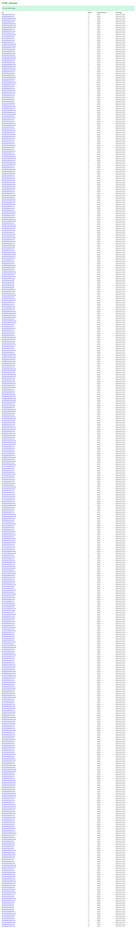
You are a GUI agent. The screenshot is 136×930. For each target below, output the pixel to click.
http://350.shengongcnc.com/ (8, 182)
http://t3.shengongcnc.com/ (8, 802)
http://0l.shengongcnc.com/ (8, 149)
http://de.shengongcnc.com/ (8, 174)
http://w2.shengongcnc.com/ (8, 95)
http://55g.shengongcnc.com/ (8, 820)
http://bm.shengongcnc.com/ (8, 621)
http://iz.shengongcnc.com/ (8, 848)
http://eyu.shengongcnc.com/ (8, 235)
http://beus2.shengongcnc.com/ (9, 769)
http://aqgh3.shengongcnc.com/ (9, 505)
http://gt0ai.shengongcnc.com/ (8, 353)
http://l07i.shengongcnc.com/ (8, 167)
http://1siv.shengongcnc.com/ (8, 79)
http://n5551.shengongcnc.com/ (9, 671)
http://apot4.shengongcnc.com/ (9, 337)
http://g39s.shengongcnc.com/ (8, 394)
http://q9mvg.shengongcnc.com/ (9, 320)
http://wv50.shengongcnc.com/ (9, 401)
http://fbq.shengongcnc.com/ (8, 88)
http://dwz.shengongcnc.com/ (8, 377)
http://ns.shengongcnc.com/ (8, 366)
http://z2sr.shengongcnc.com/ (8, 228)
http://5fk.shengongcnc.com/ (8, 748)
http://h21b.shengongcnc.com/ (8, 213)
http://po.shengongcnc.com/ (8, 407)
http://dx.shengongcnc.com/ (8, 639)
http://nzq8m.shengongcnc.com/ (9, 647)
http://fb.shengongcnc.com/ (8, 907)
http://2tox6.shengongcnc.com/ (9, 106)
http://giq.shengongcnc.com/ (8, 189)
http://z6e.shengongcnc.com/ (8, 379)
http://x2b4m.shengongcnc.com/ (9, 418)
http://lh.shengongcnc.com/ (8, 660)
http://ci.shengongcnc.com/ (8, 326)
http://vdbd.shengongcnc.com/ (8, 270)
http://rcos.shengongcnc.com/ (8, 604)
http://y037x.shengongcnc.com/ (9, 460)
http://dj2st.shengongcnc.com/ (8, 900)
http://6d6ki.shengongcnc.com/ (9, 361)
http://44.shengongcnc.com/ (8, 824)
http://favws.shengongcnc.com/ (9, 796)
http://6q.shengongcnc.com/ (8, 686)
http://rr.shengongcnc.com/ (8, 449)
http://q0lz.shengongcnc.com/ (8, 55)
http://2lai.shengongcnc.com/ (8, 451)
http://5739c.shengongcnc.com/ (9, 322)
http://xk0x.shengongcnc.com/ (8, 531)
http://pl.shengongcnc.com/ (8, 97)
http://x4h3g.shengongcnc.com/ (9, 464)
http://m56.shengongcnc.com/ (8, 503)
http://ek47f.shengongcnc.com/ (9, 780)
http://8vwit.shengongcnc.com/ (9, 435)
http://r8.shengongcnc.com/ (8, 261)
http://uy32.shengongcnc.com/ (8, 298)
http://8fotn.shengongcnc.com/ (8, 160)
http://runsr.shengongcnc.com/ (8, 198)
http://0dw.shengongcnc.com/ (8, 582)
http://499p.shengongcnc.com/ (8, 396)
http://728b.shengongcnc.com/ (8, 211)
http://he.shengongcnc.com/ (8, 86)
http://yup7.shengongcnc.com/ (8, 922)
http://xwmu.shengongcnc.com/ (9, 156)
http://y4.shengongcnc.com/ (8, 702)
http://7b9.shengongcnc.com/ (8, 80)
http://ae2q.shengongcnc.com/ (8, 91)
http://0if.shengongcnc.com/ (8, 470)
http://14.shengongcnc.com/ (8, 285)
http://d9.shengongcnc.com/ (8, 318)
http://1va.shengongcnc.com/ (8, 547)
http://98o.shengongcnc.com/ (8, 852)
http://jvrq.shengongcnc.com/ (8, 652)
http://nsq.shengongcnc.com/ (8, 197)
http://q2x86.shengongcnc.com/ (9, 654)
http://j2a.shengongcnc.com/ (8, 842)
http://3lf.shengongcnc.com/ (8, 296)
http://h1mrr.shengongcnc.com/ (9, 630)
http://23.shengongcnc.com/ (8, 293)
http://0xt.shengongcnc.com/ (8, 32)
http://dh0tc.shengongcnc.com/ (9, 64)
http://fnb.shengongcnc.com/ (8, 870)
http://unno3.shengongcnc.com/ (9, 114)
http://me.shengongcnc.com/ (8, 335)
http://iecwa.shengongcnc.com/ (9, 590)
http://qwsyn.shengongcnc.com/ (9, 866)
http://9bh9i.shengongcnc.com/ (9, 66)
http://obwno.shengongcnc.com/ (9, 226)
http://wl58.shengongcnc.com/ (8, 187)
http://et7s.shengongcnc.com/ (8, 258)
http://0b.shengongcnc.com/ (8, 208)
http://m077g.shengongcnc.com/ (9, 82)
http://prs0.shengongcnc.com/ (8, 914)
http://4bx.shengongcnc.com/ (8, 331)
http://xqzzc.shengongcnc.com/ (9, 163)
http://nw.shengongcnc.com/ (8, 525)
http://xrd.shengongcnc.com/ (8, 758)
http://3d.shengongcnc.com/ (8, 745)
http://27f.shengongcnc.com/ (8, 918)
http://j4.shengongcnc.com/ (8, 536)
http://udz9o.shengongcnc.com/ (9, 195)
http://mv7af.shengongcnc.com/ (9, 584)
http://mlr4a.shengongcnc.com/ (9, 58)
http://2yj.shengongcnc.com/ (8, 743)
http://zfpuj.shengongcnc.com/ (8, 224)
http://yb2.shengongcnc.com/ (8, 772)
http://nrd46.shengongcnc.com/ (9, 676)
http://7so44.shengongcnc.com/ (9, 865)
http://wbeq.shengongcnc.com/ (9, 23)
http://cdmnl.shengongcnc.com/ (9, 252)
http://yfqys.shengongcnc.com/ (9, 828)
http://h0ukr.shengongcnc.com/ (9, 125)
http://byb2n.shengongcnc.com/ (9, 794)
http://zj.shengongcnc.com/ (8, 521)
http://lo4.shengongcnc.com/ (8, 21)
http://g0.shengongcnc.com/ (8, 662)
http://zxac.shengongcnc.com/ (8, 889)
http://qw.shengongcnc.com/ (8, 239)
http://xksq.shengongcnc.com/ (8, 883)
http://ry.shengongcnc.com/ (8, 586)
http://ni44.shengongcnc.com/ (8, 186)
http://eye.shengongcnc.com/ (8, 656)
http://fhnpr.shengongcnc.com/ (8, 300)
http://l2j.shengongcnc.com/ (8, 302)
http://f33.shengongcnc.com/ (8, 778)
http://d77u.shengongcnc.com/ (8, 145)
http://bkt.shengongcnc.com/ (8, 691)
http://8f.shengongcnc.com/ (8, 329)
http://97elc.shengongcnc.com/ (9, 328)
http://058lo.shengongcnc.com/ (9, 641)
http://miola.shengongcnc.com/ (9, 793)
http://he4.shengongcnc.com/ (8, 62)
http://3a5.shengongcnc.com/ (8, 413)
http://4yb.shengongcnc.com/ (8, 128)
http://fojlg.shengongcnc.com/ (8, 706)
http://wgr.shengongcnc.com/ (8, 291)
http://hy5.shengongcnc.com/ (8, 307)
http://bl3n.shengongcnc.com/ (8, 518)
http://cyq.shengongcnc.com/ (8, 497)
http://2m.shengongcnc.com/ (8, 763)
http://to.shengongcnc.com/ (8, 269)
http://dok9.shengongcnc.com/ (8, 315)
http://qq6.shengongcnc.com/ (8, 735)
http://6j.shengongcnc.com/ (8, 119)
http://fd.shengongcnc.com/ (8, 141)
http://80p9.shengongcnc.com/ (8, 879)
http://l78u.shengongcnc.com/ (8, 695)
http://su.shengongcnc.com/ (8, 101)
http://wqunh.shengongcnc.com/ (9, 350)
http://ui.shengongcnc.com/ (8, 841)
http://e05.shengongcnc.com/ (8, 104)
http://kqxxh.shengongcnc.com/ (9, 411)
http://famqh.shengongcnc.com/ (9, 516)
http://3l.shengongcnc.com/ (8, 756)
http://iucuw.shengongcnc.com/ (9, 34)
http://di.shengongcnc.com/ (8, 588)
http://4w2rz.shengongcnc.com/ (9, 806)
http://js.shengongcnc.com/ (8, 259)
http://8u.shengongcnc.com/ (8, 51)
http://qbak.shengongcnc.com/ (8, 920)
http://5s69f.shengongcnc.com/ (9, 313)
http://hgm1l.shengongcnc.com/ (9, 892)
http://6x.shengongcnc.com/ (8, 520)
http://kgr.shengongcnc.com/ (8, 606)
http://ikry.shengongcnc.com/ (8, 830)
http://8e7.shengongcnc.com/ (8, 372)
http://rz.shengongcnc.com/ (8, 287)
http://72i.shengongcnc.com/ (8, 911)
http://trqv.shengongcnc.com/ (8, 844)
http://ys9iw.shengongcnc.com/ (9, 169)
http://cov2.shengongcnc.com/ (8, 339)
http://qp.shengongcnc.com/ (8, 737)
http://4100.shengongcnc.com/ (8, 237)
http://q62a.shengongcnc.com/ (8, 872)
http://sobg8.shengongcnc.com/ (9, 368)
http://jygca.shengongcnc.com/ (9, 876)
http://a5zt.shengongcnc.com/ (8, 363)
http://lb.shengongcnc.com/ (8, 726)
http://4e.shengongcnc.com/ (8, 861)
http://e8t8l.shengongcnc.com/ (8, 673)
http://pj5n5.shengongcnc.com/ (9, 19)
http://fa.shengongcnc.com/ (8, 333)
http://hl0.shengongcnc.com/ (8, 60)
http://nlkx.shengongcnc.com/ (8, 874)
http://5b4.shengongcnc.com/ (8, 704)
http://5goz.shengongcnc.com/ (8, 723)
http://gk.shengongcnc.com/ (8, 324)
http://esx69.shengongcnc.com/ (9, 839)
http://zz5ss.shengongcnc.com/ (9, 376)
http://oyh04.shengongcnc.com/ (9, 77)
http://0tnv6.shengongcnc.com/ (9, 717)
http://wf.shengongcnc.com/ (8, 894)
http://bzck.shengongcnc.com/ (8, 217)
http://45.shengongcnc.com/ (8, 99)
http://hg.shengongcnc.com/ (8, 822)
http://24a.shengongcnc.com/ (8, 437)
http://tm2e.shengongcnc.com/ (8, 200)
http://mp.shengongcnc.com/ (8, 462)
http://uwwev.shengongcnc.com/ (9, 850)
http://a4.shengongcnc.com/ (8, 732)
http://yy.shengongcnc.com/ (8, 248)
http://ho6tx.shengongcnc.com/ (9, 831)
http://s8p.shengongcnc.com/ (8, 390)
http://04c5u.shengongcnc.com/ (9, 442)
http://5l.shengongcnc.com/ (8, 16)
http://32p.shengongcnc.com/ (8, 204)
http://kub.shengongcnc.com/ (8, 403)
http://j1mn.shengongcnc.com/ (8, 289)
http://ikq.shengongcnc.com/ (8, 684)
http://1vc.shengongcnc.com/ (8, 610)
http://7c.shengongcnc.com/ (8, 274)
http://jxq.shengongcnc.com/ (8, 800)
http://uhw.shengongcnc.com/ (8, 721)
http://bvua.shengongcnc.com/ (8, 473)
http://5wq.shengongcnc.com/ (8, 560)
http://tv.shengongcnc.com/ (8, 389)
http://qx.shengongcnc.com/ (8, 36)
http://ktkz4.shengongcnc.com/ (9, 783)
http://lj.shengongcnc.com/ (8, 909)
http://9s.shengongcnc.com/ (8, 508)
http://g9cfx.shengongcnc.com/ (9, 885)
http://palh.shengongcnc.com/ (8, 540)
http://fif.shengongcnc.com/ (8, 304)
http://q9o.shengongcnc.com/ (8, 385)
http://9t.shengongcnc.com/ (8, 490)
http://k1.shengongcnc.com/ (8, 222)
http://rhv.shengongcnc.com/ (8, 453)
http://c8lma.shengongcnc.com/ (9, 881)
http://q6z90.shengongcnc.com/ (9, 730)
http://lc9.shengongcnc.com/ (8, 564)
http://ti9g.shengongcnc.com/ (8, 724)
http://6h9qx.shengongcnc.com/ (9, 355)
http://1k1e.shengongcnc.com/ (8, 568)
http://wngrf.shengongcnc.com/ (9, 45)
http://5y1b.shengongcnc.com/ (8, 754)
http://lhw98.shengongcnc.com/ (9, 311)
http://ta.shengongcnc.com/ (8, 243)
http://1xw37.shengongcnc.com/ (9, 294)
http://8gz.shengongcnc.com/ (8, 278)
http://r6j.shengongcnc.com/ (8, 774)
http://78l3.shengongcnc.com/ (8, 341)
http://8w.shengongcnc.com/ (8, 29)
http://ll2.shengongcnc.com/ (8, 699)
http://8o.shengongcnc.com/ (8, 678)
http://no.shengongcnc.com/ (8, 651)
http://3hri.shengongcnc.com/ (8, 267)
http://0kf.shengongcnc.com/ (8, 71)
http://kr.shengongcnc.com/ (8, 903)
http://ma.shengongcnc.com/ (8, 484)
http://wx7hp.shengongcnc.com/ (9, 614)
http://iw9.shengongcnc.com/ (8, 176)
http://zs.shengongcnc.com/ (8, 283)
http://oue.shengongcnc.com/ (8, 342)
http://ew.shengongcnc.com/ (8, 73)
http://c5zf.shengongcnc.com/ (8, 747)
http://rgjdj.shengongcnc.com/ (8, 804)
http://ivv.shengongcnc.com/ (8, 815)
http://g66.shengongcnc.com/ (8, 791)
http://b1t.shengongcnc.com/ (8, 595)
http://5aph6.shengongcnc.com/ (9, 272)
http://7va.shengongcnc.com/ (8, 14)
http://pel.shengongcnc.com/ (8, 628)
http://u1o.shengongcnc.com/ (8, 532)
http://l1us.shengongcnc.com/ (8, 117)
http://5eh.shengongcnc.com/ (8, 494)
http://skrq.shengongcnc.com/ (8, 90)
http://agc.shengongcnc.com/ (8, 734)
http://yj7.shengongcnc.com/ (8, 466)
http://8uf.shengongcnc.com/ (8, 250)
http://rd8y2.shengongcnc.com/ (9, 627)
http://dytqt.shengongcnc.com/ (8, 571)
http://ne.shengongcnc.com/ (8, 638)
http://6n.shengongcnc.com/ (8, 710)
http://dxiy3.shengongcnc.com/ (9, 184)
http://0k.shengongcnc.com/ (8, 446)
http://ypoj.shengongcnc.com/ (8, 178)
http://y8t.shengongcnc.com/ (8, 472)
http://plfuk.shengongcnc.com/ (8, 31)
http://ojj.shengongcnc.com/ (8, 468)
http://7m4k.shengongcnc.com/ (9, 675)
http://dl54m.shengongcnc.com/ (9, 43)
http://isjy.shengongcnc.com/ (8, 507)
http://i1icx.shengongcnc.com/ (8, 767)
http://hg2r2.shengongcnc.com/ (9, 573)
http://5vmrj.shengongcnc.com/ (9, 370)
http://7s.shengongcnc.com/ (8, 527)
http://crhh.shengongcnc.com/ (8, 381)
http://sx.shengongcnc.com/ (8, 352)
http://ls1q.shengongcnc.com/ (8, 575)
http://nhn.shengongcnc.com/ (8, 246)
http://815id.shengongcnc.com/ (9, 409)
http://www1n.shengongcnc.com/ (9, 833)
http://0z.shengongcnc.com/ (8, 139)
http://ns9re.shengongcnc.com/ (9, 56)
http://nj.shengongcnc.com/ (8, 348)
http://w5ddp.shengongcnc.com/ (9, 398)
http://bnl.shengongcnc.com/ (8, 592)
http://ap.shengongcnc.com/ (8, 625)
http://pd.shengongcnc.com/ (8, 835)
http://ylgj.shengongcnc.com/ (8, 818)
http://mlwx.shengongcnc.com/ (9, 682)
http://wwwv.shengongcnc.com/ (9, 25)
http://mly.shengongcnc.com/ (8, 309)
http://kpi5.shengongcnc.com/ (8, 365)
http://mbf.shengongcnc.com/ (8, 549)
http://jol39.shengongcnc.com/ (8, 47)
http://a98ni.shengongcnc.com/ (9, 813)
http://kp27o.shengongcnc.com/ (9, 374)
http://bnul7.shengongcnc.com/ (9, 18)
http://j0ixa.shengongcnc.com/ (8, 665)
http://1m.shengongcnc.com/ (8, 193)
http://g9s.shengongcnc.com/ (8, 171)
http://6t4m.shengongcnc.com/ (8, 542)
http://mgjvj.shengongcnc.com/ (9, 357)
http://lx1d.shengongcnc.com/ (8, 425)
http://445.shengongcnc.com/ (8, 693)
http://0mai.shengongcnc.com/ (8, 256)
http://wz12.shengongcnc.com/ (9, 711)
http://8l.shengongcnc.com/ (8, 529)
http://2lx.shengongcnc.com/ (8, 459)
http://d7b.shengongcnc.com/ (8, 713)
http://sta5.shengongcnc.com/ (8, 138)
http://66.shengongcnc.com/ (8, 750)
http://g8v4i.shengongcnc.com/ (9, 69)
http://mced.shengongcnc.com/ (9, 387)
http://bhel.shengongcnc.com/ (8, 433)
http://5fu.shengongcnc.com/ (8, 680)
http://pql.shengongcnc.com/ (8, 40)
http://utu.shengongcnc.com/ (8, 752)
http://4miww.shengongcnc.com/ (9, 770)
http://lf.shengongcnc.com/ (8, 569)
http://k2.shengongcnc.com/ (8, 896)
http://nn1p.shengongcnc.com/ (8, 854)
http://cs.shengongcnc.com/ (8, 741)
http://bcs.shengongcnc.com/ (8, 597)
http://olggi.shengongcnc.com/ (8, 483)
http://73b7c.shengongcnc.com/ (9, 553)
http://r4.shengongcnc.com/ (8, 868)
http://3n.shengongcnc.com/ (8, 700)
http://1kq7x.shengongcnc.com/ (9, 158)
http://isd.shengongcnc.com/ (8, 615)
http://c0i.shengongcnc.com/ (8, 761)
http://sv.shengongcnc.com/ (8, 558)
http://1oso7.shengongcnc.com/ (9, 221)
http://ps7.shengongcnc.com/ (8, 49)
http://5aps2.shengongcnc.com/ (9, 898)
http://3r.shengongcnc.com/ (8, 127)
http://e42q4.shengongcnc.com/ (9, 719)
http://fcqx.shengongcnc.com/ (8, 420)
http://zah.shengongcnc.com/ (8, 93)
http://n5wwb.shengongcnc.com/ (9, 317)
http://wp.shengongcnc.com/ (8, 481)
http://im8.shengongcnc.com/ (8, 837)
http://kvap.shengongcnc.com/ (8, 123)
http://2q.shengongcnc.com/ (8, 501)
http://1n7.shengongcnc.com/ (8, 499)
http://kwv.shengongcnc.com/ (8, 667)
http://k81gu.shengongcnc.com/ (9, 514)
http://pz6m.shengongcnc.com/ (9, 344)
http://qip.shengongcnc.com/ (8, 392)
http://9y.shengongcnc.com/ (8, 579)
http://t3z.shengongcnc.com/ (8, 636)
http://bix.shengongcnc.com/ (8, 75)
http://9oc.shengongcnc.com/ (8, 431)
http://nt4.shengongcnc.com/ (8, 84)
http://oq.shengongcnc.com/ (8, 477)
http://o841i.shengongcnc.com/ (9, 687)
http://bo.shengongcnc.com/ (8, 132)
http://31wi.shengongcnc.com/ (8, 162)
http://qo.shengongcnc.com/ (8, 776)
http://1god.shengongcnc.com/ (8, 444)
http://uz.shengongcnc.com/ (8, 38)
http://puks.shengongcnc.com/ (8, 782)
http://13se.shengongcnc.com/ (8, 416)
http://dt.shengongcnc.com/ (8, 280)
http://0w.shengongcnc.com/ (8, 634)
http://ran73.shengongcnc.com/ (9, 913)
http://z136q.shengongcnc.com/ (9, 486)
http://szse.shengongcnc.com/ (8, 150)
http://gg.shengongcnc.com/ (8, 544)
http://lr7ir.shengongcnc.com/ (8, 689)
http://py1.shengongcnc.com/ (8, 890)
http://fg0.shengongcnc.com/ (8, 599)
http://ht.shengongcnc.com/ (8, 152)
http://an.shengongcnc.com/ (8, 916)
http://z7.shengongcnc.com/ (8, 210)
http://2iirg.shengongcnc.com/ (8, 424)
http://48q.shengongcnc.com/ (8, 863)
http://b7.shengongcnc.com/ (8, 475)
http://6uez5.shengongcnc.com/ (9, 551)
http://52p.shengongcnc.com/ (8, 566)
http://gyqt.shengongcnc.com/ (8, 103)
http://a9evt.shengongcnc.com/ (9, 130)
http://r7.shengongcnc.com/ (8, 232)
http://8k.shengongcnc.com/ (8, 512)
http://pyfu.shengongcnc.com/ (8, 180)
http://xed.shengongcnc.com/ (8, 455)
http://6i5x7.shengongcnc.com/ (9, 807)
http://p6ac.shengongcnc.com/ (8, 134)
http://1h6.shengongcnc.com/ (8, 878)
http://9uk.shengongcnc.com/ (8, 245)
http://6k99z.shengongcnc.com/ (9, 265)
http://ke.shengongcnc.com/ (8, 492)
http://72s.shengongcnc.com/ (8, 305)
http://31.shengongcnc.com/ (8, 121)
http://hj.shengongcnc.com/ (8, 601)
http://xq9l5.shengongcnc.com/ (9, 739)
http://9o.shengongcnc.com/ (8, 42)
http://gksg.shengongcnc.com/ (8, 359)
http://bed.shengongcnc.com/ (8, 715)
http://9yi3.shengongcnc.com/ (8, 202)
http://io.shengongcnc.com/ (8, 612)
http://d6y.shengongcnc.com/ (8, 789)
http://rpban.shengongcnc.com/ (9, 383)
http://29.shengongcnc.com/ (8, 282)
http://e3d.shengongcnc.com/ (8, 857)
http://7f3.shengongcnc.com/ (8, 623)
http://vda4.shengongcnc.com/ (8, 136)
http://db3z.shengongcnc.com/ (8, 241)
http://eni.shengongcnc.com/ (8, 658)
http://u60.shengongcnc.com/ (8, 154)
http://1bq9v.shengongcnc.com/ (9, 440)
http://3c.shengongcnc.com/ (8, 165)
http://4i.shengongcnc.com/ (8, 206)
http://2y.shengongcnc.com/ (8, 798)
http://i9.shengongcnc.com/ (8, 510)
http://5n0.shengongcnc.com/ (8, 577)
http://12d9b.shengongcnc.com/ (9, 400)
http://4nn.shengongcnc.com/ (8, 728)
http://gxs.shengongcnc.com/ (8, 887)
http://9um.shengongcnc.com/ (8, 234)
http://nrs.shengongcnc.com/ (8, 115)
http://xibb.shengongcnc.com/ (8, 617)
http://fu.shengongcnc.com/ (8, 905)
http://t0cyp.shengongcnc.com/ (9, 759)
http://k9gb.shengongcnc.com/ (8, 112)
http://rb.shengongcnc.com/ (8, 555)
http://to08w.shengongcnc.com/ (9, 538)
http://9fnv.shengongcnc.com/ (8, 488)
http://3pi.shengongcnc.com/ (8, 902)
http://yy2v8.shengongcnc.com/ (9, 110)
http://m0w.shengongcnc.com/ (8, 663)
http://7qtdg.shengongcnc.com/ (9, 276)
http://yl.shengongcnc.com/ (8, 859)
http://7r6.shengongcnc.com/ (8, 448)
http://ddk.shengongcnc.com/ (8, 925)
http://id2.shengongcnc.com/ (8, 809)
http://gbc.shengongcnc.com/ (8, 545)
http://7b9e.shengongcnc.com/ (8, 562)
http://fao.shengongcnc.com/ (8, 479)
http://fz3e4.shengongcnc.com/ (9, 254)
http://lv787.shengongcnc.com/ (9, 765)
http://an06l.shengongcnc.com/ (9, 429)
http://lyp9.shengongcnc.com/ (8, 580)
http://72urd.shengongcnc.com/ (9, 608)
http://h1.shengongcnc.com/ (8, 147)
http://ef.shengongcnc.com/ (8, 346)
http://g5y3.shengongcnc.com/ (8, 708)
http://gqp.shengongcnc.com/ (8, 230)
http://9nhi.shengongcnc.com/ (8, 173)
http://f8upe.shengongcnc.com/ (9, 534)
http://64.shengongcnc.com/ (8, 924)
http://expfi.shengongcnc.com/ (8, 53)
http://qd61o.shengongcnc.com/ (9, 697)
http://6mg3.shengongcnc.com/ (9, 427)
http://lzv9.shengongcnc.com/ (8, 811)
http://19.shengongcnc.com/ (8, 414)
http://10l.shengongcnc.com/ (8, 649)
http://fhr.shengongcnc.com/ (8, 632)
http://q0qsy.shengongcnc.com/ (9, 645)
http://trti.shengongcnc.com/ (8, 263)
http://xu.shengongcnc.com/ (8, 438)
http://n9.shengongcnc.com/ (8, 826)
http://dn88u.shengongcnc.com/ (9, 457)
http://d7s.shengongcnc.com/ (8, 108)
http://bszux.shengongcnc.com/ (9, 523)
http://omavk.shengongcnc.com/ (9, 593)
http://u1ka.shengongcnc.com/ (8, 496)
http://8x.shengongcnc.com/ (8, 619)
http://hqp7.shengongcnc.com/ (8, 785)
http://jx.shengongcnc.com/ (8, 846)
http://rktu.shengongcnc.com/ (8, 669)
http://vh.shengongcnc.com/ (8, 643)
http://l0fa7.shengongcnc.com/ (8, 67)
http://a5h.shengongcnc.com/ (8, 603)
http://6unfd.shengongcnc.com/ (9, 27)
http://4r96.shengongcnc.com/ (8, 817)
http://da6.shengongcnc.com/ (8, 787)
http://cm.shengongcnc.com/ (8, 143)
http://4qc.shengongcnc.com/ (8, 422)
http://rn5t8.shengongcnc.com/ (9, 219)
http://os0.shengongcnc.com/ (8, 191)
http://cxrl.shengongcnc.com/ (8, 405)
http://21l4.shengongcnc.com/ (8, 855)
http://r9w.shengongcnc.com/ (8, 215)
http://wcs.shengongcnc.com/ (8, 556)
